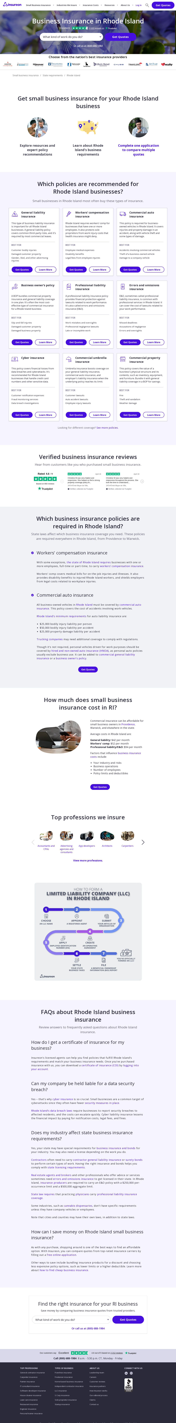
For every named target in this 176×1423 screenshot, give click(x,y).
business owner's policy (71, 658)
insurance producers (53, 1182)
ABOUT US (94, 1368)
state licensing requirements (66, 1167)
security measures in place (102, 1103)
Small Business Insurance (38, 5)
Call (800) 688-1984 (65, 1358)
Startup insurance (62, 1404)
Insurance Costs (90, 5)
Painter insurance (27, 1381)
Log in (139, 5)
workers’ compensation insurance (121, 566)
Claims (93, 1400)
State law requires (43, 1194)
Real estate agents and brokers (51, 1175)
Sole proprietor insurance (66, 1400)
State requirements (53, 75)
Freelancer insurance (63, 1377)
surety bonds (134, 1159)
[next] (143, 842)
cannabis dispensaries (78, 1205)
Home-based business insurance (69, 1381)
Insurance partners (98, 1386)
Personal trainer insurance (31, 1413)
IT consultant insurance (30, 1386)
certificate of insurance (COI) (100, 1065)
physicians (82, 1194)
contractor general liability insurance (97, 1159)
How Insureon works (98, 1390)
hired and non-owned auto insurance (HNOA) (80, 650)
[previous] (33, 842)
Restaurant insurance (29, 1404)
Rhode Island (84, 604)
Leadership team (97, 1372)
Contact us (94, 1404)
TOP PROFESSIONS (29, 1368)
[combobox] (43, 37)
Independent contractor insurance (69, 1386)
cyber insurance (63, 1099)
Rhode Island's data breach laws (51, 1110)
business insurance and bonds (115, 1148)
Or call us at (88, 45)
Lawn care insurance (29, 1400)
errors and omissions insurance (73, 1179)
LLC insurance (61, 1390)
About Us (125, 5)
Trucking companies (50, 639)
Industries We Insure (67, 5)
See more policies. (107, 427)
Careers (93, 1377)
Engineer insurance (28, 1409)
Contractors (39, 1159)
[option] (47, 842)
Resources (109, 5)
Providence (128, 724)
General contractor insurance (32, 1372)
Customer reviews (97, 1381)
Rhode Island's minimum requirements (61, 616)
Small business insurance (26, 75)
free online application (61, 1254)
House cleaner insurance (30, 1395)
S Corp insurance (62, 1395)
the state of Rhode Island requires (89, 562)
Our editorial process (99, 1395)
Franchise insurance (63, 1372)
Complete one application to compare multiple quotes (138, 150)
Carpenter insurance (29, 1377)
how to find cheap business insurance (64, 1270)
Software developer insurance (33, 1390)
